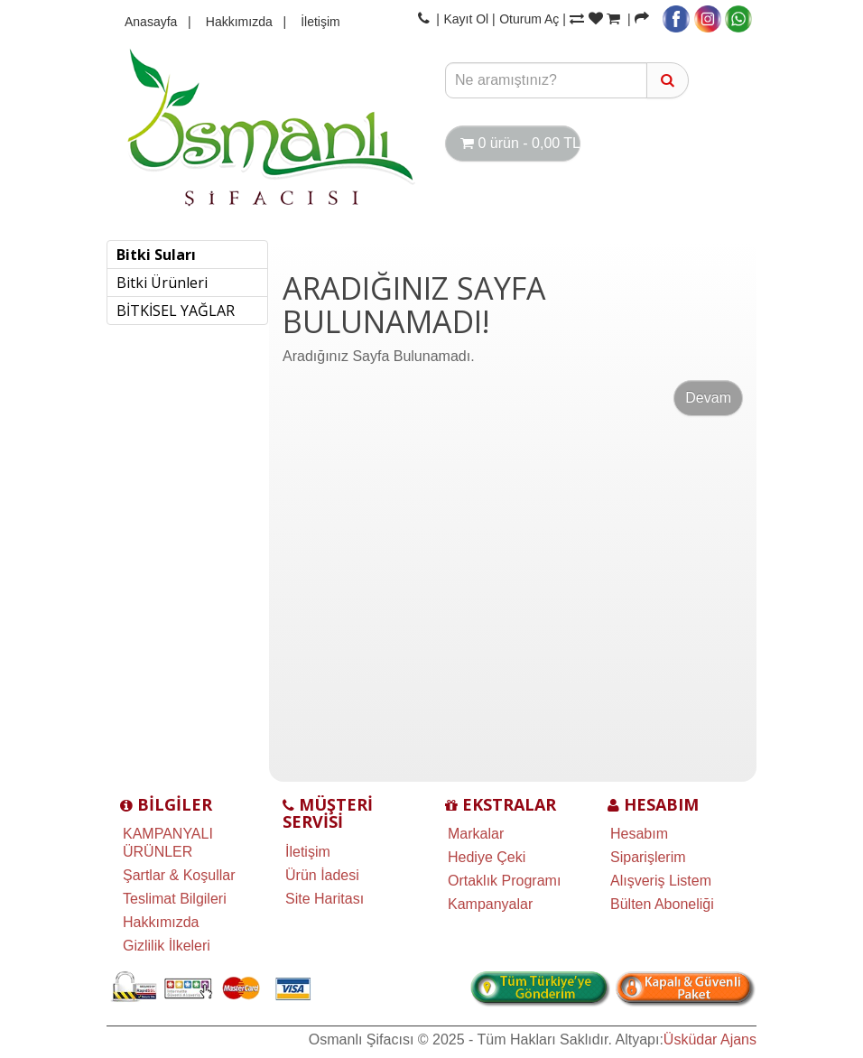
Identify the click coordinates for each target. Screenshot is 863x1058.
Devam (708, 397)
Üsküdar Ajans (709, 1039)
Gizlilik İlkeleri (166, 945)
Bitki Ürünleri (162, 282)
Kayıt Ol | (469, 19)
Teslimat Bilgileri (175, 898)
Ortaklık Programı (504, 880)
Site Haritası (324, 898)
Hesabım (639, 833)
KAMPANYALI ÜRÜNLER (168, 842)
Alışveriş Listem (660, 880)
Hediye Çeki (486, 857)
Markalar (476, 833)
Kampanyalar (490, 904)
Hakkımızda (234, 21)
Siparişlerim (648, 857)
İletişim (315, 21)
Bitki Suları (156, 254)
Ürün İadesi (322, 875)
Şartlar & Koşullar (179, 875)
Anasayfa (151, 21)
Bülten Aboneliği (662, 904)
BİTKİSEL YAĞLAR (175, 310)
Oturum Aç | (532, 19)
